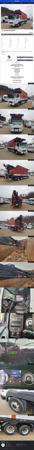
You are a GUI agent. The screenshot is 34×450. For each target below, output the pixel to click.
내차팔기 (21, 3)
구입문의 (13, 3)
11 (19, 28)
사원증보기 (25, 57)
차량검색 (4, 3)
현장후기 (30, 3)
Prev (2, 18)
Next (31, 18)
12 (20, 28)
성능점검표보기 (25, 60)
